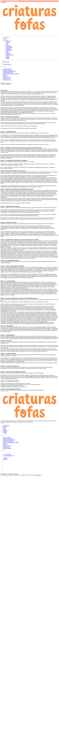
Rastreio (5, 74)
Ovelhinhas (8, 48)
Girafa (7, 42)
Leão (7, 43)
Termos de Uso (6, 78)
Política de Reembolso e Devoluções (11, 73)
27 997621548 (7, 454)
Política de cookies (7, 79)
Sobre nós (5, 76)
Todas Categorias (9, 54)
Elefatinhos (8, 41)
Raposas (7, 51)
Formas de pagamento (8, 70)
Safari (7, 52)
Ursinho (7, 55)
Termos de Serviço (7, 64)
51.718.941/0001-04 (37, 475)
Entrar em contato (7, 68)
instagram (5, 457)
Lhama (7, 44)
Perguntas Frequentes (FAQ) (9, 71)
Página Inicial (6, 61)
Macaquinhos (9, 46)
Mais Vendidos (9, 47)
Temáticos (8, 53)
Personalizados (9, 49)
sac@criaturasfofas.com (8, 455)
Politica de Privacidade (8, 72)
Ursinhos (8, 58)
